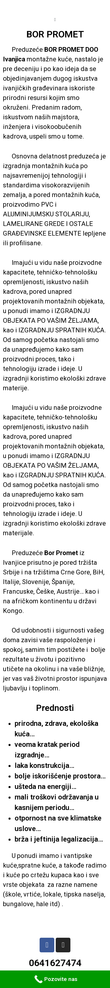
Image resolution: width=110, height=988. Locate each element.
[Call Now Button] (55, 979)
